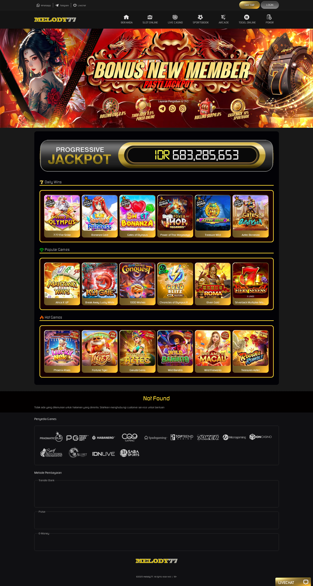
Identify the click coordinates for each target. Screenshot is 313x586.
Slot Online (150, 19)
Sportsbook (201, 19)
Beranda (127, 19)
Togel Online (247, 19)
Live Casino (175, 19)
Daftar (249, 5)
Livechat (79, 5)
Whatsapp (43, 5)
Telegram (62, 5)
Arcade (224, 19)
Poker (270, 19)
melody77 (148, 576)
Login (269, 5)
